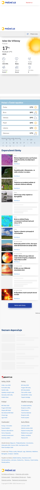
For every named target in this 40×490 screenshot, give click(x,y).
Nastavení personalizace (19, 480)
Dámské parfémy (5, 460)
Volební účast (4, 397)
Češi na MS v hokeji (26, 392)
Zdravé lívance (25, 410)
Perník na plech (25, 417)
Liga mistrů (4, 417)
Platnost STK (24, 438)
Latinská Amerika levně (7, 435)
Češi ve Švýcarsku (6, 433)
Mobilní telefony (17, 458)
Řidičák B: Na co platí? (27, 433)
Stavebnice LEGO (26, 458)
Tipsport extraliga (25, 397)
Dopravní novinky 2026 (27, 430)
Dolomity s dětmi (5, 438)
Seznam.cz (29, 2)
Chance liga (4, 415)
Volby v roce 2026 (6, 385)
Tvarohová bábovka (26, 412)
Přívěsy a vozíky (13, 451)
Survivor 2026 (14, 445)
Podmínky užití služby (22, 474)
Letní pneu (13, 460)
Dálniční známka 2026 (27, 428)
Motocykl (19, 451)
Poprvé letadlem (5, 428)
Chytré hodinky (34, 460)
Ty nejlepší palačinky (26, 405)
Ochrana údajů (5, 477)
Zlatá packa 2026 (5, 445)
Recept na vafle (25, 415)
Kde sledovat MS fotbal (7, 412)
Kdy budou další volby (7, 395)
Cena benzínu (29, 443)
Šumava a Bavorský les (7, 430)
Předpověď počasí (20, 443)
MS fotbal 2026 (5, 405)
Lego (24, 451)
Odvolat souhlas (6, 480)
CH (31, 140)
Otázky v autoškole (26, 435)
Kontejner (10, 453)
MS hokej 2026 (25, 385)
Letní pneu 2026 (25, 425)
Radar (29, 477)
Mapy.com (12, 443)
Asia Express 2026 (23, 445)
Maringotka (4, 453)
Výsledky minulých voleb (7, 392)
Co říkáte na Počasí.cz (7, 474)
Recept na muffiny (25, 408)
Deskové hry (20, 460)
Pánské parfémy (5, 462)
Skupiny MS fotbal (6, 410)
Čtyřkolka (16, 453)
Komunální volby (5, 387)
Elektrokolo (29, 451)
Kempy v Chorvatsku (6, 425)
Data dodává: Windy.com (18, 477)
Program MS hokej (26, 387)
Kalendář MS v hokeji (26, 395)
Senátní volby (4, 390)
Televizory (27, 460)
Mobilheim (35, 451)
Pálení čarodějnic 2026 (7, 447)
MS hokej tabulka (25, 390)
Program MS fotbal (6, 408)
